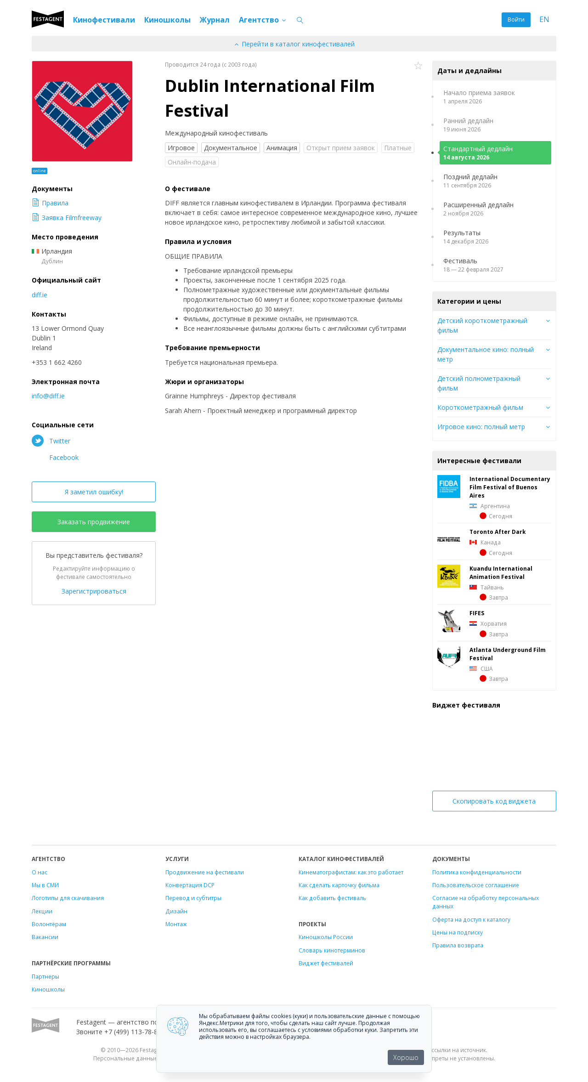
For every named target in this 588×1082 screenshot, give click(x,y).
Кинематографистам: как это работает (351, 872)
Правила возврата (457, 945)
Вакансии (45, 936)
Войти (516, 19)
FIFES (476, 613)
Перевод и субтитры (193, 897)
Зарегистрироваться (94, 591)
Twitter (51, 441)
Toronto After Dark (497, 531)
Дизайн (176, 911)
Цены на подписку (457, 932)
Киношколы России (326, 936)
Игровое (181, 147)
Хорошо (405, 1057)
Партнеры (45, 976)
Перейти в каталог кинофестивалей (294, 44)
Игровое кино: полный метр (481, 426)
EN (544, 19)
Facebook (55, 457)
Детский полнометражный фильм (478, 383)
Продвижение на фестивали (204, 872)
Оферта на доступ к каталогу (471, 919)
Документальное (230, 147)
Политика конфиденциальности (476, 872)
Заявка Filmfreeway (67, 217)
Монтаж (176, 924)
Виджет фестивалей (326, 963)
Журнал (215, 20)
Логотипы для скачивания (68, 897)
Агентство (263, 20)
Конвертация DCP (190, 885)
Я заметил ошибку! (94, 491)
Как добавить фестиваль (332, 897)
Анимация (281, 147)
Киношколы (167, 20)
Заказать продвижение (93, 521)
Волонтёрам (49, 924)
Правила (50, 202)
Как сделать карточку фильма (339, 885)
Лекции (42, 911)
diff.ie (39, 294)
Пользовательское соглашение (475, 885)
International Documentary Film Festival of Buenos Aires (509, 487)
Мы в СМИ (45, 885)
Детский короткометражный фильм (482, 325)
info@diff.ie (48, 395)
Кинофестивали (104, 20)
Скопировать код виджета (494, 801)
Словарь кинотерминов (332, 950)
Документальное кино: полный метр (485, 354)
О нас (39, 872)
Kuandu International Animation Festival (500, 572)
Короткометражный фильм (480, 407)
